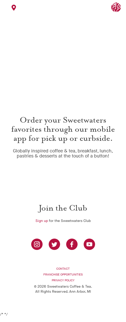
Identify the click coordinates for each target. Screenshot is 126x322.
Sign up (41, 221)
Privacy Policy (63, 280)
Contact (63, 269)
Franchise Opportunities (63, 275)
